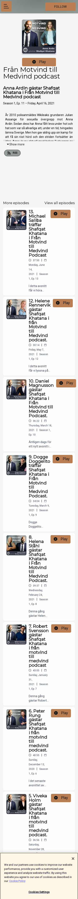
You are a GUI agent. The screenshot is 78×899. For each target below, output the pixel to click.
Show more (15, 144)
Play (39, 62)
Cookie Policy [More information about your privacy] (17, 882)
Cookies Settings (39, 893)
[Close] (73, 860)
